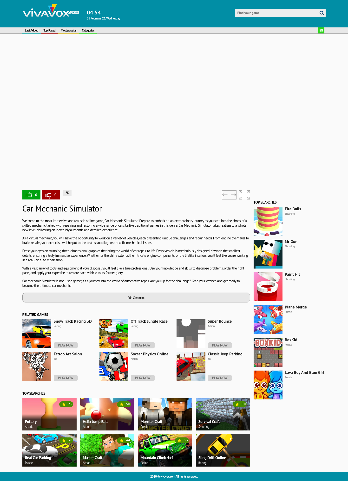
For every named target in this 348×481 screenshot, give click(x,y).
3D (67, 193)
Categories (88, 30)
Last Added (31, 30)
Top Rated (50, 30)
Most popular (69, 30)
